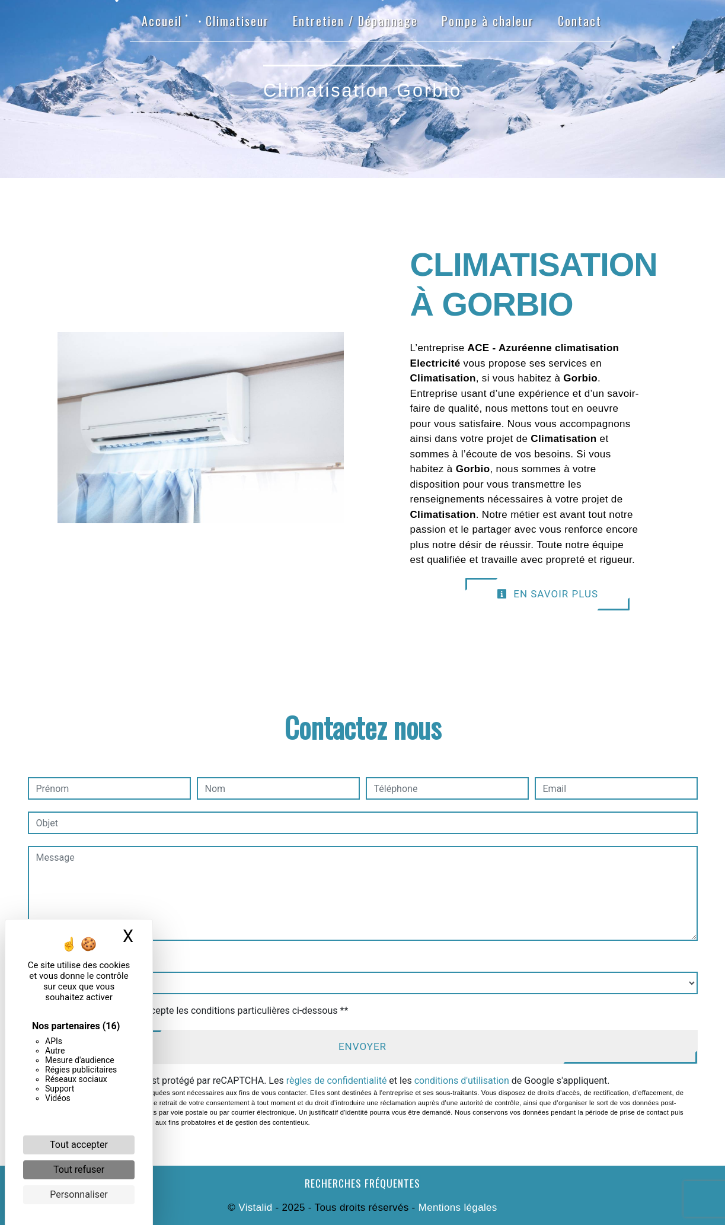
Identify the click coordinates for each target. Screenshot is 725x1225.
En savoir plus (547, 594)
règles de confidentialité (336, 1080)
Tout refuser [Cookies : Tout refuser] (78, 1169)
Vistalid (255, 1207)
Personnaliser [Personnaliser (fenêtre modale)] (79, 1194)
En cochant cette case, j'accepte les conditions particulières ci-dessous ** (194, 1010)
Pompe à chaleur (488, 21)
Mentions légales (456, 1207)
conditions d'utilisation (461, 1080)
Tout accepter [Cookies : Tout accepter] (79, 1144)
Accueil (162, 21)
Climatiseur (237, 21)
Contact (580, 21)
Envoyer (362, 1046)
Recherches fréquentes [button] (362, 1183)
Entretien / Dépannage (355, 21)
